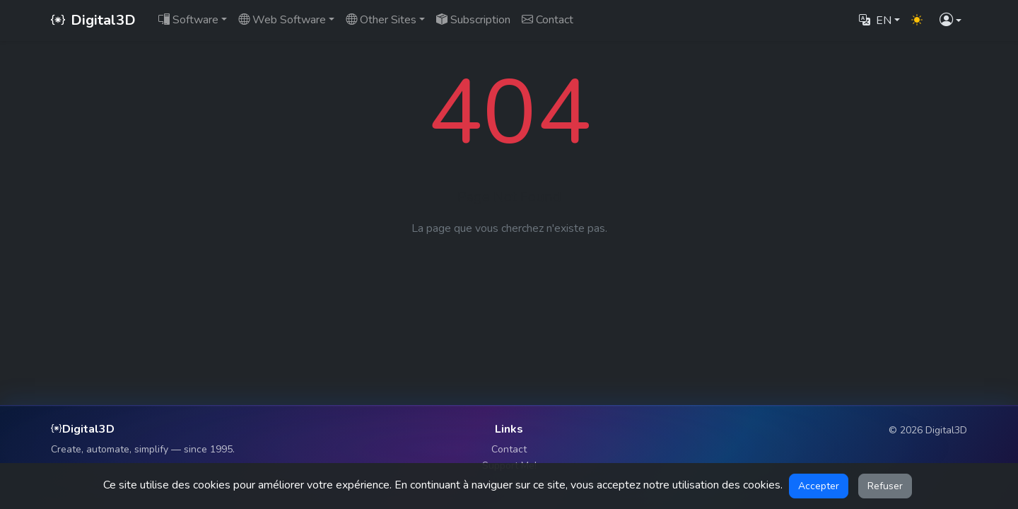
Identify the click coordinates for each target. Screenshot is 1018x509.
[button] (950, 21)
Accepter (818, 486)
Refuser (885, 486)
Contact (509, 449)
